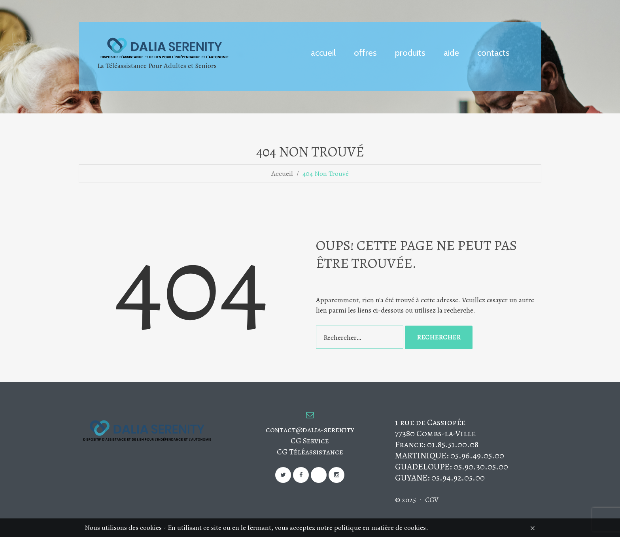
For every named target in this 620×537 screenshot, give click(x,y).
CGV (432, 500)
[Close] (532, 527)
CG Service (310, 440)
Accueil (282, 173)
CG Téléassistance (310, 452)
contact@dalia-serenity (310, 429)
